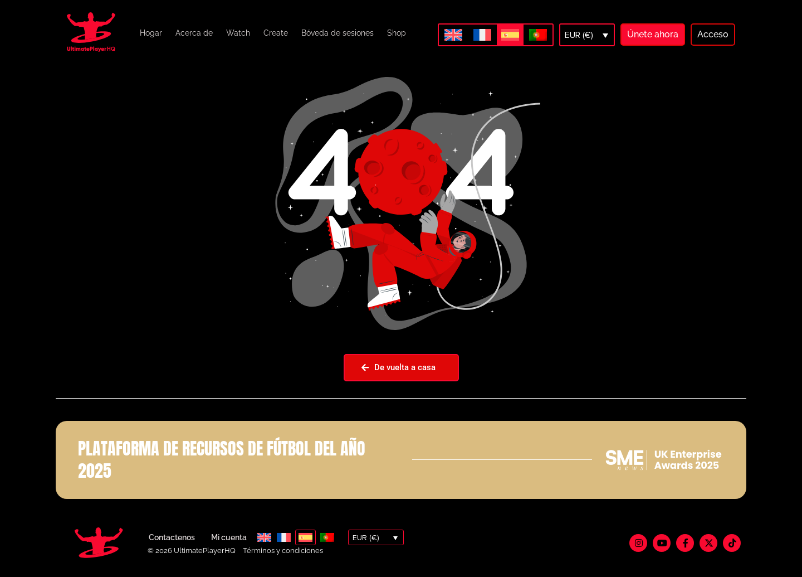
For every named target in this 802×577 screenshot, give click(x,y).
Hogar (151, 32)
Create (275, 32)
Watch (238, 32)
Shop (396, 32)
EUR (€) (579, 35)
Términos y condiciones (283, 550)
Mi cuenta (229, 537)
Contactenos (172, 537)
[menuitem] (453, 35)
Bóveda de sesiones (337, 32)
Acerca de (194, 32)
